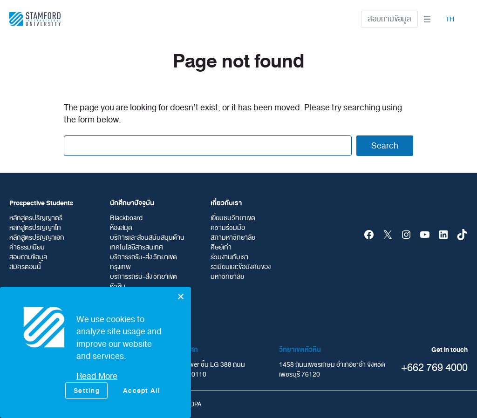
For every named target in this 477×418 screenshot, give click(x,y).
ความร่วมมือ (228, 228)
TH (450, 19)
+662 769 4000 (434, 367)
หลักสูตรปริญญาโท (35, 228)
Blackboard (126, 218)
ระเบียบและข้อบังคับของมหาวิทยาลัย (241, 272)
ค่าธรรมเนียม (27, 247)
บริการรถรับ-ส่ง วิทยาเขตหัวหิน (143, 281)
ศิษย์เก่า (221, 247)
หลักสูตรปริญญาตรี (35, 218)
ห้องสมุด (121, 228)
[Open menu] (427, 19)
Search (384, 145)
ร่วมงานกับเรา (229, 257)
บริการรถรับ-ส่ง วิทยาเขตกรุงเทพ (143, 262)
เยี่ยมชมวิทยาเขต (233, 218)
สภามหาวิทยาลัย (233, 238)
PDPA (193, 404)
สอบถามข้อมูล (389, 19)
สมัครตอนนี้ (25, 267)
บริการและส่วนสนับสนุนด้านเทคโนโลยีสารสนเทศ (147, 242)
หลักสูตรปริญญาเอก (36, 238)
